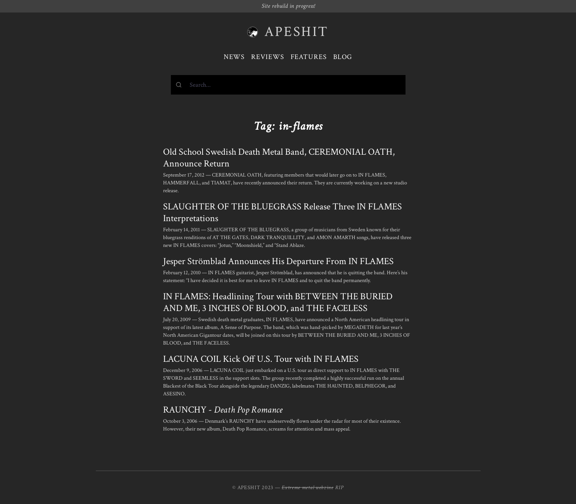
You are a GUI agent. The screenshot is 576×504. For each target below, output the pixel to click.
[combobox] (288, 85)
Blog (343, 56)
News (234, 56)
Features (309, 56)
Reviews (267, 56)
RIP (339, 487)
